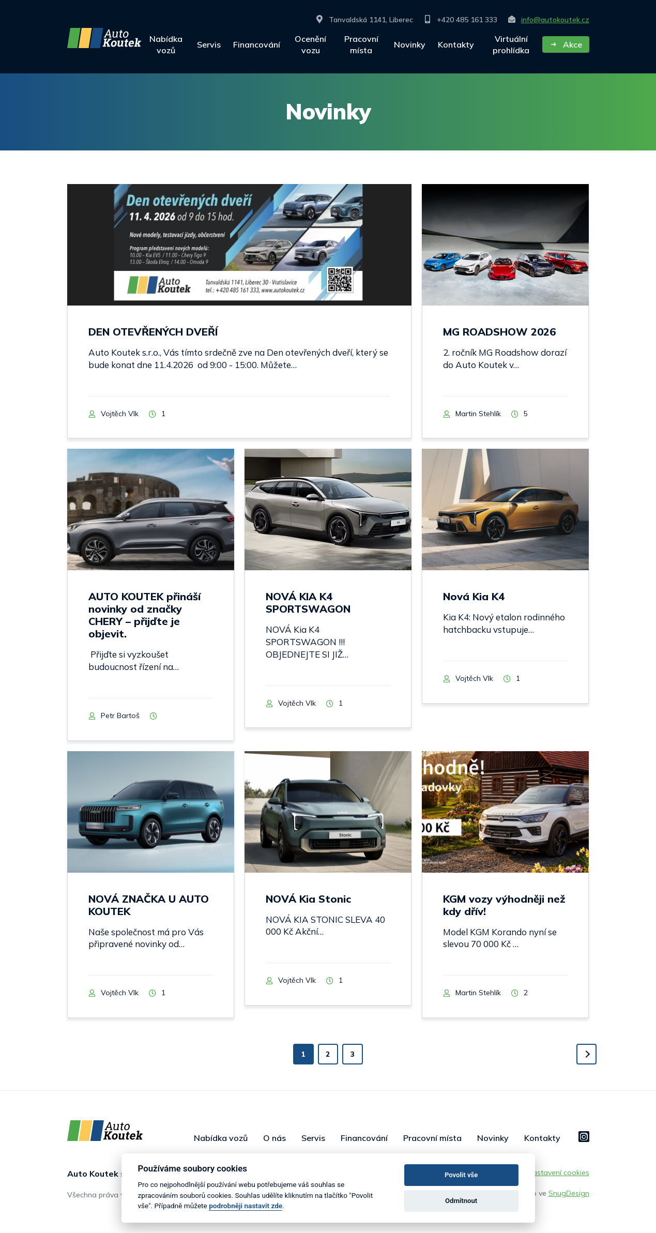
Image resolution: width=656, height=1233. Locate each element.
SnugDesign (568, 1197)
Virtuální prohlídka (511, 44)
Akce (566, 44)
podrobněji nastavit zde (245, 1205)
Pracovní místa (361, 44)
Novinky (409, 44)
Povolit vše (461, 1175)
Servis (209, 44)
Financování (256, 44)
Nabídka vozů (165, 44)
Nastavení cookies (558, 1176)
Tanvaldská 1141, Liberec (364, 19)
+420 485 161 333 (460, 19)
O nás (274, 1142)
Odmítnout (461, 1201)
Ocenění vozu (310, 44)
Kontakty (456, 44)
